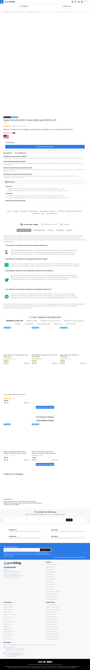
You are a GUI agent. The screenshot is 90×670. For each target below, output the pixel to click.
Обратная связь (51, 612)
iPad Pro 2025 (8, 639)
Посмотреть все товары (45, 407)
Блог (22, 504)
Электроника (52, 211)
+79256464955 (66, 6)
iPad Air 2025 (7, 636)
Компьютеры (50, 584)
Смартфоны (49, 582)
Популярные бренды (45, 512)
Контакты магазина (52, 619)
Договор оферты (51, 614)
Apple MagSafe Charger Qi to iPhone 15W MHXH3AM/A (44, 356)
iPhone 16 (6, 627)
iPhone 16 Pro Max (9, 622)
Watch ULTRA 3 (8, 607)
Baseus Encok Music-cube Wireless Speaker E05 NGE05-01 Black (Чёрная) (44, 452)
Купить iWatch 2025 (52, 634)
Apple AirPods (50, 577)
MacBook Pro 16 (9, 629)
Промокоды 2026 (43, 211)
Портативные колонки (51, 213)
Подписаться (45, 550)
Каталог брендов (34, 211)
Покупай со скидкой (52, 609)
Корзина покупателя (52, 607)
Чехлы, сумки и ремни (53, 591)
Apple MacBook (51, 572)
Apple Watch (50, 569)
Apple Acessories (24, 211)
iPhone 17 (7, 619)
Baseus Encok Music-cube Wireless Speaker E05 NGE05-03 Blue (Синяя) (15, 452)
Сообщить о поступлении (45, 146)
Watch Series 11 (8, 609)
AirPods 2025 (8, 604)
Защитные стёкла (51, 594)
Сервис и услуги (51, 596)
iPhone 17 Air (8, 612)
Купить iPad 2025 (51, 631)
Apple (43, 213)
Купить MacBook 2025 (53, 636)
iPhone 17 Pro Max (9, 614)
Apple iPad (49, 574)
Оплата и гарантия (52, 617)
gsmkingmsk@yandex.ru (13, 571)
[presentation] (2, 520)
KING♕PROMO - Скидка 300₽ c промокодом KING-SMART (70, 211)
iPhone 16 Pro (8, 624)
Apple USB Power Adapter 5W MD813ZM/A (69, 356)
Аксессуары (15, 211)
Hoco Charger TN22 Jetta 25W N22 (14, 394)
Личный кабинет (51, 604)
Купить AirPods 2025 (52, 639)
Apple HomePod (36, 213)
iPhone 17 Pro (8, 617)
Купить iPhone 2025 (52, 629)
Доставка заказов (51, 622)
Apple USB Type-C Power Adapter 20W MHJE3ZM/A (16, 356)
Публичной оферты (42, 552)
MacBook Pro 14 (9, 631)
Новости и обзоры (52, 627)
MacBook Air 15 (8, 634)
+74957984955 (23, 6)
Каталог (9, 211)
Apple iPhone (50, 567)
